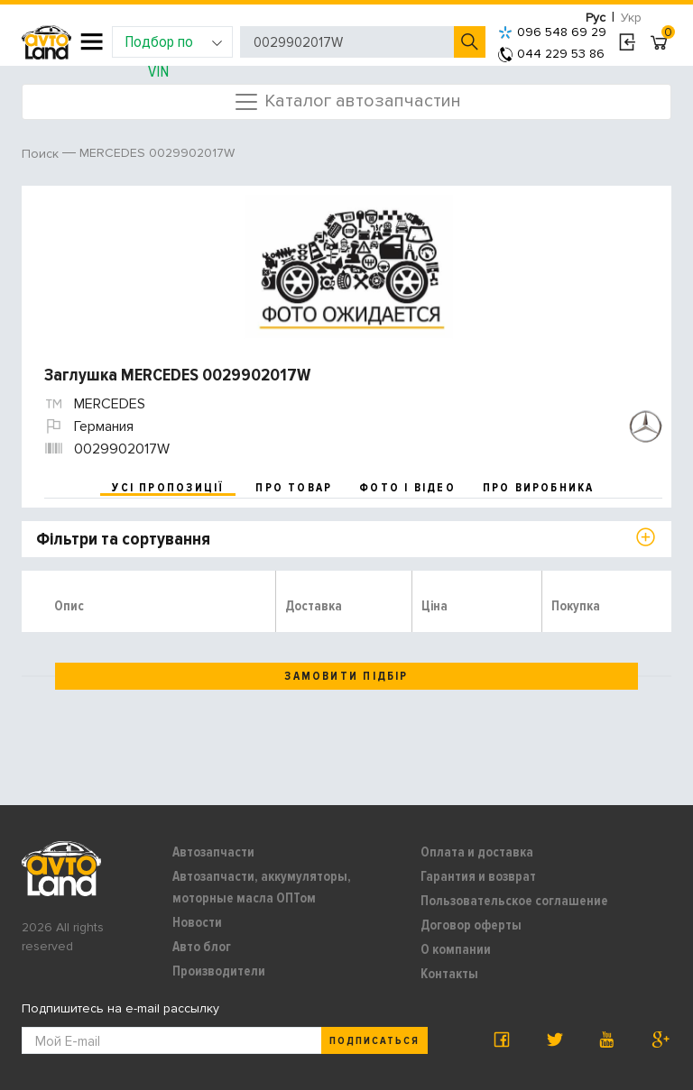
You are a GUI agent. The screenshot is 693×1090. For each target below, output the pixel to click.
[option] (348, 267)
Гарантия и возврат (478, 876)
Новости (197, 922)
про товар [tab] (293, 488)
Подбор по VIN (174, 45)
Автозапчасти (213, 852)
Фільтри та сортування (123, 539)
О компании (455, 949)
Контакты (449, 974)
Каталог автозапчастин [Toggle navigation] (347, 101)
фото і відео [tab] (407, 488)
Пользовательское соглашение (514, 901)
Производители (218, 971)
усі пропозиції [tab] (168, 488)
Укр (631, 17)
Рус (595, 17)
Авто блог (201, 947)
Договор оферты (471, 925)
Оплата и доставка (476, 852)
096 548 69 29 (552, 32)
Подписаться (374, 1041)
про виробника (539, 488)
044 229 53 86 (551, 53)
